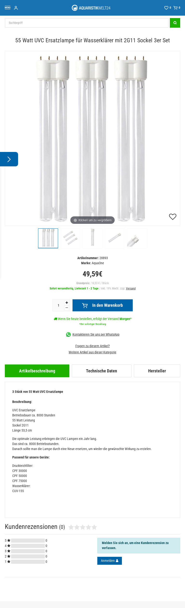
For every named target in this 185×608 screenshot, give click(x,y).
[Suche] (175, 23)
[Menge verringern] (66, 307)
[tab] (37, 370)
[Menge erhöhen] (66, 302)
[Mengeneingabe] (58, 305)
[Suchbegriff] (87, 23)
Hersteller (157, 370)
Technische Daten (101, 370)
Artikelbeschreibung (37, 370)
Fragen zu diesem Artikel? (92, 346)
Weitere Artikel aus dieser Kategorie (92, 352)
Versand (131, 288)
